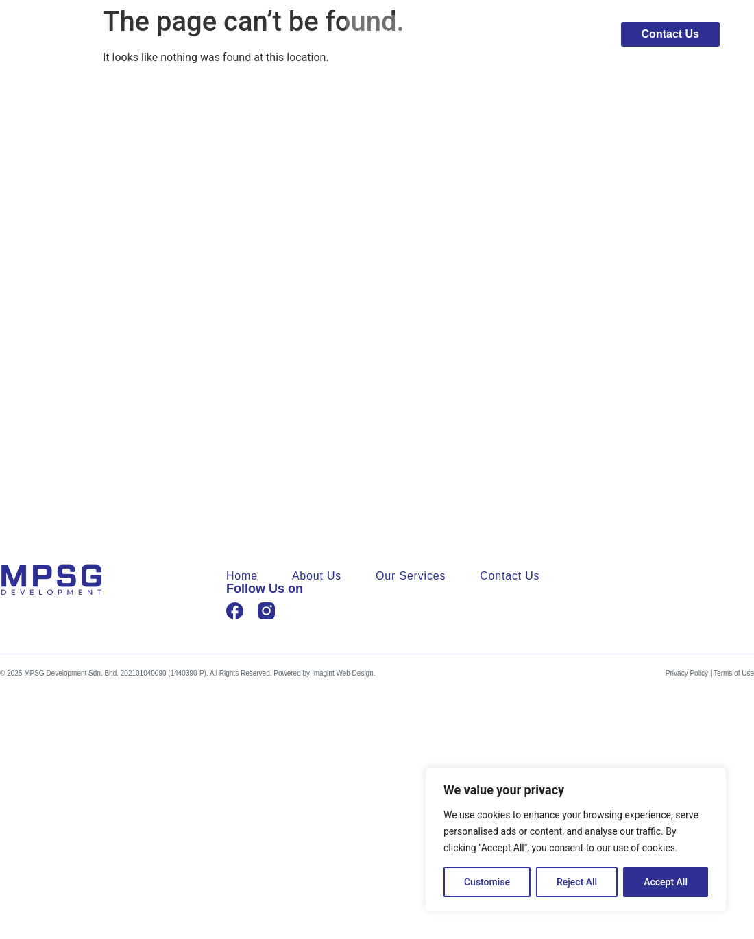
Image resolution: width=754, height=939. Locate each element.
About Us (466, 34)
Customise (487, 882)
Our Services (554, 34)
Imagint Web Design (343, 673)
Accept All (666, 882)
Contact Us (509, 576)
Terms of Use (734, 673)
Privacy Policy (687, 673)
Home (395, 34)
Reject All (577, 882)
